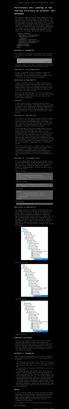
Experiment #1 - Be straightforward (29, 35)
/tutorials (33, 2)
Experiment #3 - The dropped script (29, 41)
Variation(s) (23, 38)
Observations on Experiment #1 (27, 36)
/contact (51, 2)
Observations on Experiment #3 (27, 42)
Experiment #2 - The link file (27, 39)
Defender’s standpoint (23, 45)
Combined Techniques (23, 44)
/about (46, 2)
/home (20, 2)
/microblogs (40, 2)
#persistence (21, 403)
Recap (18, 47)
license (46, 407)
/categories (26, 2)
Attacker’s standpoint (23, 33)
